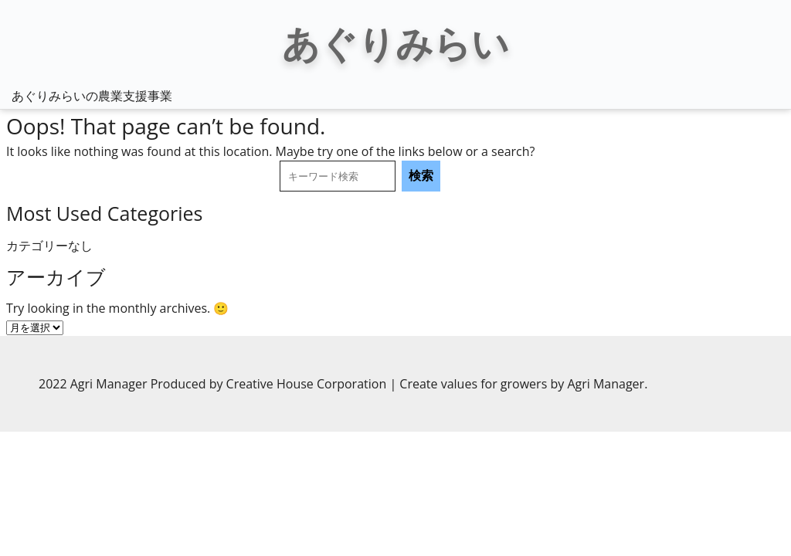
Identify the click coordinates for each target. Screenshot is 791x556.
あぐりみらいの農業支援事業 (92, 95)
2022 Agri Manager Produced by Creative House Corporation (214, 383)
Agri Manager (605, 383)
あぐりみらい (395, 43)
